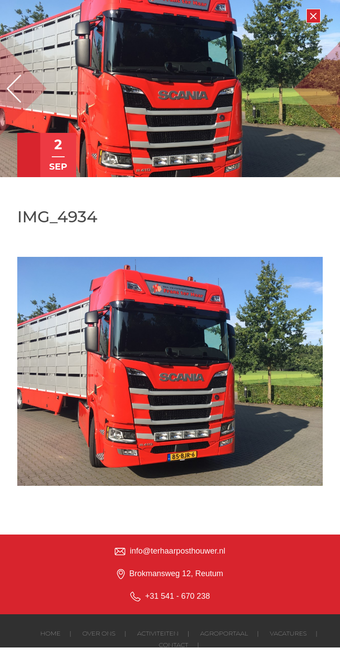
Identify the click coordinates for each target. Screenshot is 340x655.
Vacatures (288, 633)
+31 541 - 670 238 (177, 596)
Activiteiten (157, 633)
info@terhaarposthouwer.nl (177, 550)
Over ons (99, 633)
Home (50, 633)
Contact (173, 645)
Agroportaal (224, 633)
